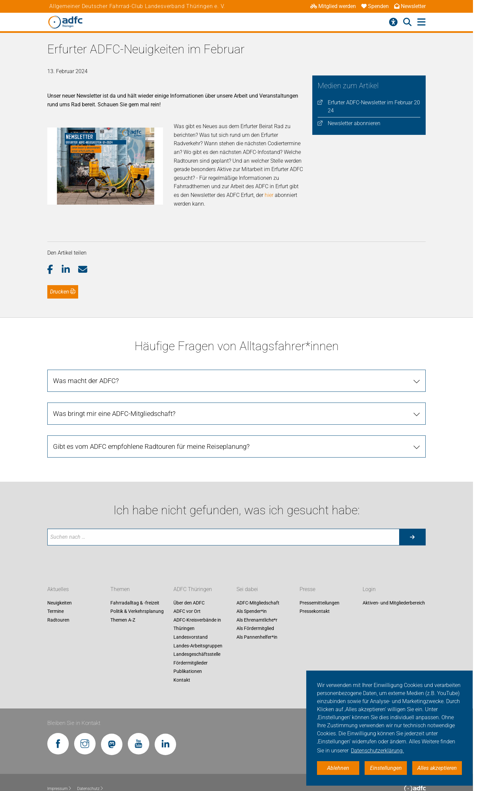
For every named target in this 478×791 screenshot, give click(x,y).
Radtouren (58, 594)
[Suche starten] (412, 511)
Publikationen (187, 645)
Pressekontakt (315, 585)
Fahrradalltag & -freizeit (134, 577)
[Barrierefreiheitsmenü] (393, 22)
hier (268, 169)
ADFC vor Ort (187, 585)
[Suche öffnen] (407, 22)
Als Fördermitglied (255, 602)
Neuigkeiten (59, 577)
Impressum (59, 762)
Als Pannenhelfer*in (256, 611)
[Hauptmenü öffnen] (421, 22)
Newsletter (410, 6)
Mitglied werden (333, 6)
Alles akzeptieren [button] (437, 768)
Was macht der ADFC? (86, 355)
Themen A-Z (122, 594)
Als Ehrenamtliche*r (256, 594)
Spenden (375, 6)
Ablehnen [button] (338, 768)
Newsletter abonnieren (354, 123)
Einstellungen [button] (386, 768)
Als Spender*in (251, 585)
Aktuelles (58, 563)
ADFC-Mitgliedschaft (257, 577)
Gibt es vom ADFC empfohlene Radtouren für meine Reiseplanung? (151, 421)
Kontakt (181, 654)
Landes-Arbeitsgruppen (197, 620)
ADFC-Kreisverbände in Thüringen (197, 598)
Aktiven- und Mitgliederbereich (394, 577)
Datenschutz (90, 762)
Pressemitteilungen (319, 577)
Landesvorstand (190, 611)
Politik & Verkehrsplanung (137, 585)
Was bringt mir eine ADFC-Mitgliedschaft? (114, 388)
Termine (55, 585)
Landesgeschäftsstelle (196, 628)
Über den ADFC (189, 577)
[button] (54, 244)
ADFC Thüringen (192, 563)
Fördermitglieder (190, 637)
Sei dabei (247, 563)
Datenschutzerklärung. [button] (377, 750)
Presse (307, 563)
